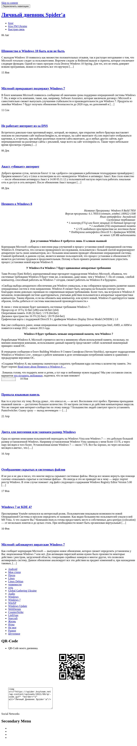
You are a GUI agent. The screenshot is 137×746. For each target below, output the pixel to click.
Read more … (42, 366)
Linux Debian (15, 581)
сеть (10, 587)
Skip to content (9, 2)
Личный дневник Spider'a (33, 15)
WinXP (12, 602)
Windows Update (17, 606)
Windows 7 (14, 599)
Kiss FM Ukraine (17, 26)
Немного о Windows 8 (16, 204)
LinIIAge (13, 615)
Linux (11, 578)
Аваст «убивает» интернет (20, 166)
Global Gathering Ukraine (22, 590)
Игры (11, 624)
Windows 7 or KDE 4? (16, 507)
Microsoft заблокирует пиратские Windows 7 (33, 544)
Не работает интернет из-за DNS (24, 126)
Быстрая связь (16, 29)
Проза (11, 575)
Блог (11, 23)
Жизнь (12, 621)
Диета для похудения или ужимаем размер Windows (38, 432)
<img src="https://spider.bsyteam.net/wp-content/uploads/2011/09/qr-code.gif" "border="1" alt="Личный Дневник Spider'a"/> (33, 700)
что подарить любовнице (28, 375)
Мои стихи (14, 572)
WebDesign (14, 609)
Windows (13, 596)
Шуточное (14, 633)
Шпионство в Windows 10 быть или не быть (33, 51)
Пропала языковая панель (20, 394)
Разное (12, 630)
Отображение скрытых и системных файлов (33, 469)
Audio (11, 593)
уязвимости (15, 584)
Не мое (12, 627)
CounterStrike (16, 612)
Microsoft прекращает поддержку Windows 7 (33, 88)
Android (12, 569)
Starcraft (13, 618)
